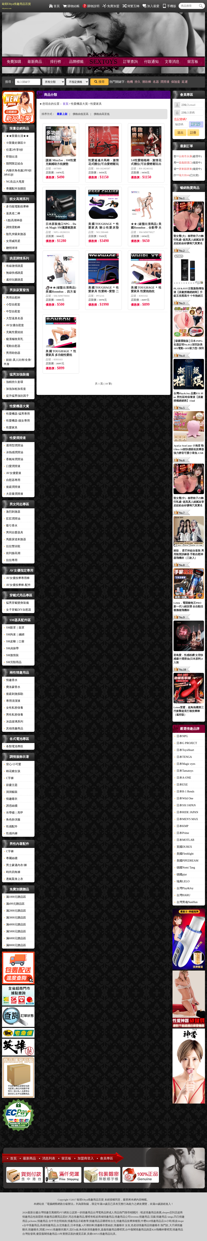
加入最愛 (150, 6)
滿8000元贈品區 (15, 945)
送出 (180, 132)
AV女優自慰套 (14, 325)
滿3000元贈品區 (15, 917)
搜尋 (99, 81)
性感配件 (10, 826)
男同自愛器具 (13, 532)
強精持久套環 (13, 382)
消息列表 (48, 1158)
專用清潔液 (12, 700)
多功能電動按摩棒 (16, 206)
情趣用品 (151, 1212)
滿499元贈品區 (14, 903)
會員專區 (106, 1158)
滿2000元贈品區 (15, 910)
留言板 (192, 62)
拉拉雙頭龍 (12, 546)
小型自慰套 (12, 304)
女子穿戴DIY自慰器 (17, 609)
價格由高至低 (102, 113)
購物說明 (91, 6)
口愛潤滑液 (12, 466)
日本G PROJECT (185, 743)
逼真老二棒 (12, 213)
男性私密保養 (13, 714)
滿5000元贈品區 (15, 931)
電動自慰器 (12, 346)
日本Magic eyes (184, 763)
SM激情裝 (11, 655)
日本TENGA (183, 756)
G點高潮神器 (13, 220)
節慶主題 (10, 785)
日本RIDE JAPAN (186, 812)
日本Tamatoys (183, 770)
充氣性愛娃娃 (13, 332)
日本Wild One (183, 798)
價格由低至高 (80, 113)
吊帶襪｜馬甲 (13, 812)
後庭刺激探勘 (13, 693)
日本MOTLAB (184, 839)
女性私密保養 (13, 707)
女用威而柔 (12, 241)
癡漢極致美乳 (13, 339)
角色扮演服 (12, 819)
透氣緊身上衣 (13, 878)
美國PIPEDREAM (186, 860)
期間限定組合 (13, 163)
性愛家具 (10, 427)
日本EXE (181, 784)
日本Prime (181, 833)
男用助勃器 (12, 352)
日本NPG (181, 736)
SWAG (49, 1229)
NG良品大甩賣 (14, 181)
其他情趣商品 (13, 728)
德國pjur (180, 874)
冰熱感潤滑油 (13, 452)
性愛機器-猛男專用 (17, 413)
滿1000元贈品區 (15, 896)
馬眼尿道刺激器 (15, 539)
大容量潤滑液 (13, 493)
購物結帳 (71, 6)
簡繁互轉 (131, 6)
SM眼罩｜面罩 (14, 627)
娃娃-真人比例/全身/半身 (17, 362)
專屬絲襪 (10, 858)
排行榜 (55, 62)
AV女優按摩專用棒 (17, 578)
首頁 (54, 6)
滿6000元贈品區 (15, 938)
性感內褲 (10, 833)
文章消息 (172, 62)
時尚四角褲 (12, 872)
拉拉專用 (10, 560)
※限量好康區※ (15, 142)
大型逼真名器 (13, 318)
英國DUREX (183, 846)
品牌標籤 (76, 62)
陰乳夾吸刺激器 (15, 234)
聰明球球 (10, 248)
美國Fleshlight (184, 853)
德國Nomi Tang (184, 867)
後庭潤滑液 (12, 486)
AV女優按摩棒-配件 (17, 584)
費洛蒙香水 (12, 687)
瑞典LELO (182, 881)
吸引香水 (10, 525)
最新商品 (34, 62)
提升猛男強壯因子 (16, 395)
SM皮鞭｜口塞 (14, 641)
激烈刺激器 (12, 511)
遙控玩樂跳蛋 (13, 279)
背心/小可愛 (12, 764)
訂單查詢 (130, 62)
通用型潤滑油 (13, 445)
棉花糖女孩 (12, 771)
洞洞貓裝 (10, 791)
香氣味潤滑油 (13, 459)
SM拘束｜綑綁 (14, 634)
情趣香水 (10, 680)
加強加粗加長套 (15, 388)
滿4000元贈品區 (15, 924)
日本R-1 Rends (184, 791)
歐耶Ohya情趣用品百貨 (16, 5)
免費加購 (14, 62)
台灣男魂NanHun (185, 902)
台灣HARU (182, 895)
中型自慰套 (12, 311)
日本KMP (181, 826)
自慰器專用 (12, 480)
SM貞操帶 (11, 648)
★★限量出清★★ (16, 135)
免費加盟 (110, 6)
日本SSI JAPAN (185, 805)
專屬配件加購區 (15, 188)
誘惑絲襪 (10, 805)
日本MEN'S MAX (186, 819)
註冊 (193, 132)
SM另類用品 (13, 662)
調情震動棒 (12, 227)
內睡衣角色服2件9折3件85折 (18, 172)
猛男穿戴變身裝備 (16, 602)
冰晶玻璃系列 (13, 721)
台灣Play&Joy (183, 888)
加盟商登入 (86, 1158)
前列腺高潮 (12, 553)
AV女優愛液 (12, 473)
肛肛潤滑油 (12, 518)
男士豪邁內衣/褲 (15, 865)
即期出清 (10, 156)
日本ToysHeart (184, 750)
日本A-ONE (182, 777)
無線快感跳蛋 (13, 272)
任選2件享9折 (13, 149)
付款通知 (151, 62)
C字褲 (9, 778)
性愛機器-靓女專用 (17, 420)
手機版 (169, 6)
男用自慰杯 (12, 297)
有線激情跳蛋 (13, 265)
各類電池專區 (13, 746)
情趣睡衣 (10, 798)
